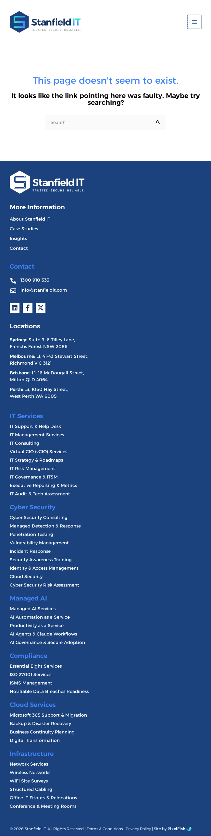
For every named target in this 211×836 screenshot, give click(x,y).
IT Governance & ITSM (34, 477)
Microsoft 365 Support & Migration (48, 715)
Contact (19, 248)
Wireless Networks (30, 773)
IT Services (26, 416)
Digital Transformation (35, 741)
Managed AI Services (33, 609)
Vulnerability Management (39, 543)
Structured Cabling (31, 790)
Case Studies (24, 229)
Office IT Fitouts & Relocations (43, 798)
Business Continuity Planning (42, 732)
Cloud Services (33, 705)
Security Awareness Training (41, 560)
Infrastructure (32, 754)
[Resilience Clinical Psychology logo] (47, 182)
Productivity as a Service (37, 626)
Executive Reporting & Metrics (43, 486)
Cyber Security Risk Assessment (44, 585)
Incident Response (30, 551)
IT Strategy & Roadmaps (36, 460)
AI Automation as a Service (40, 617)
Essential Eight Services (36, 666)
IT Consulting (24, 443)
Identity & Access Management (44, 568)
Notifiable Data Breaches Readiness (49, 692)
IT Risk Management (32, 469)
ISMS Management (31, 683)
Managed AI (28, 599)
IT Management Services (37, 435)
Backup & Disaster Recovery (40, 724)
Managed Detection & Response (45, 526)
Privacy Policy (138, 829)
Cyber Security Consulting (39, 518)
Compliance (28, 656)
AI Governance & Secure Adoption (47, 643)
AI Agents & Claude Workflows (43, 634)
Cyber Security (33, 508)
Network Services (29, 764)
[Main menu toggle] (195, 22)
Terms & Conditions (105, 829)
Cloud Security (26, 577)
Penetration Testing (31, 535)
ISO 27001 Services (30, 675)
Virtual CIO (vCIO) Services (38, 452)
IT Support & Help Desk (35, 427)
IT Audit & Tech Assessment (40, 494)
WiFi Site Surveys (29, 781)
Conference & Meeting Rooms (43, 806)
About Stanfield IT (30, 219)
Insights (18, 239)
